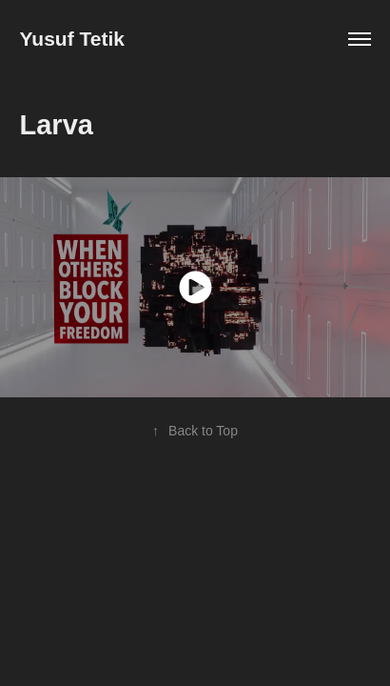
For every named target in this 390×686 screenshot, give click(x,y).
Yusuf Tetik (72, 39)
